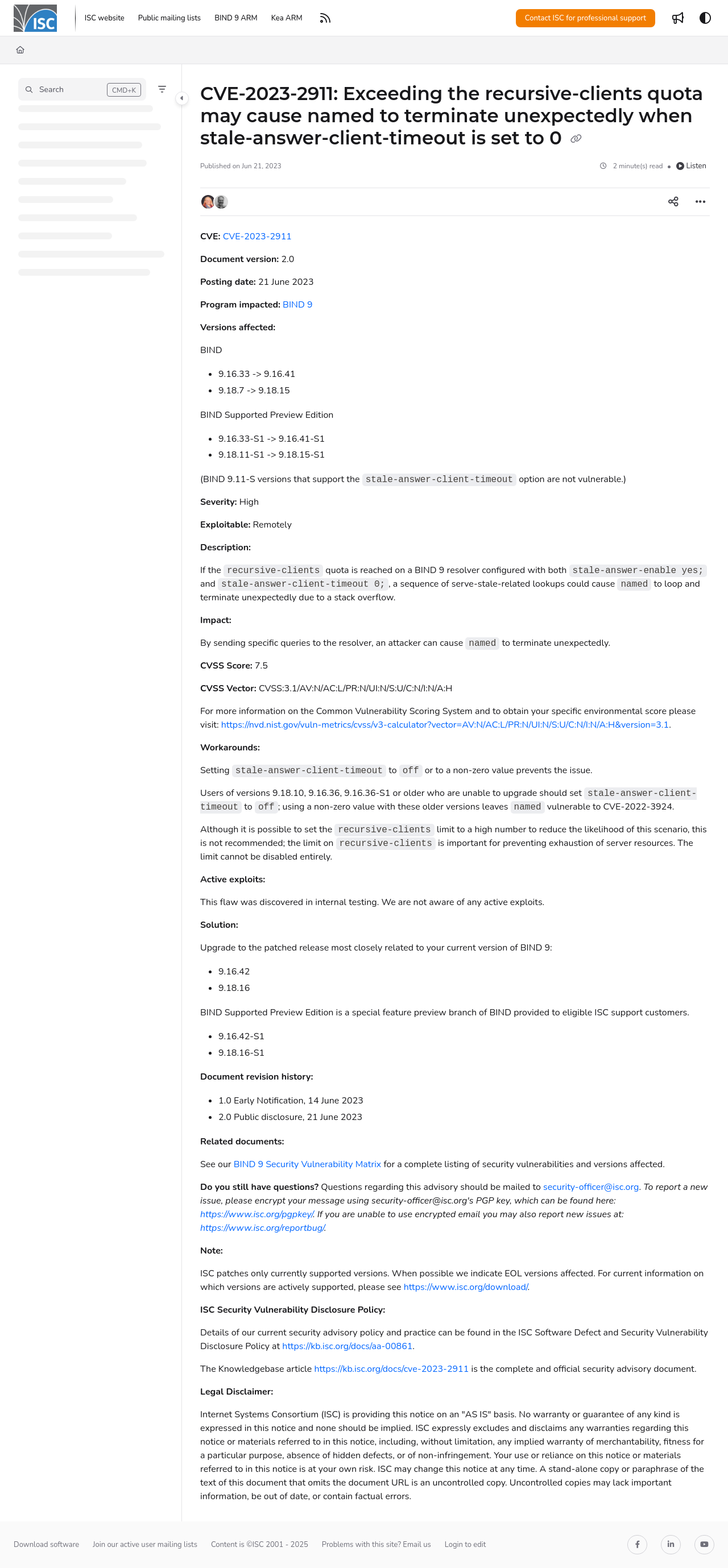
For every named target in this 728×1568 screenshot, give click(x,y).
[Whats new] (678, 18)
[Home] (20, 50)
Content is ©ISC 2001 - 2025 (259, 1545)
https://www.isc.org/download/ (466, 1287)
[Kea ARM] (287, 18)
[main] (455, 792)
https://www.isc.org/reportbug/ (262, 1228)
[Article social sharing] (673, 202)
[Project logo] (35, 18)
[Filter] (162, 89)
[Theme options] (705, 18)
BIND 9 (297, 304)
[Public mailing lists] (169, 18)
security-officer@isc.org (591, 1187)
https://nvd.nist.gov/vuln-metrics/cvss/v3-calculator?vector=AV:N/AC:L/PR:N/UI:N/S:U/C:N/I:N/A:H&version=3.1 (445, 725)
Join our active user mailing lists (145, 1545)
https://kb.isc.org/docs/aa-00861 (347, 1346)
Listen (691, 166)
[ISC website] (105, 18)
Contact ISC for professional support (585, 18)
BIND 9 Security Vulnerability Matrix (308, 1164)
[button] (82, 89)
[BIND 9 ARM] (236, 18)
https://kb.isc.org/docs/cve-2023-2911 (391, 1369)
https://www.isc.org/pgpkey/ (256, 1214)
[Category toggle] (182, 98)
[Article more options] (701, 202)
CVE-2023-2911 (257, 236)
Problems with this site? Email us (376, 1545)
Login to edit (465, 1545)
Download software (46, 1545)
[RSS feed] (325, 18)
